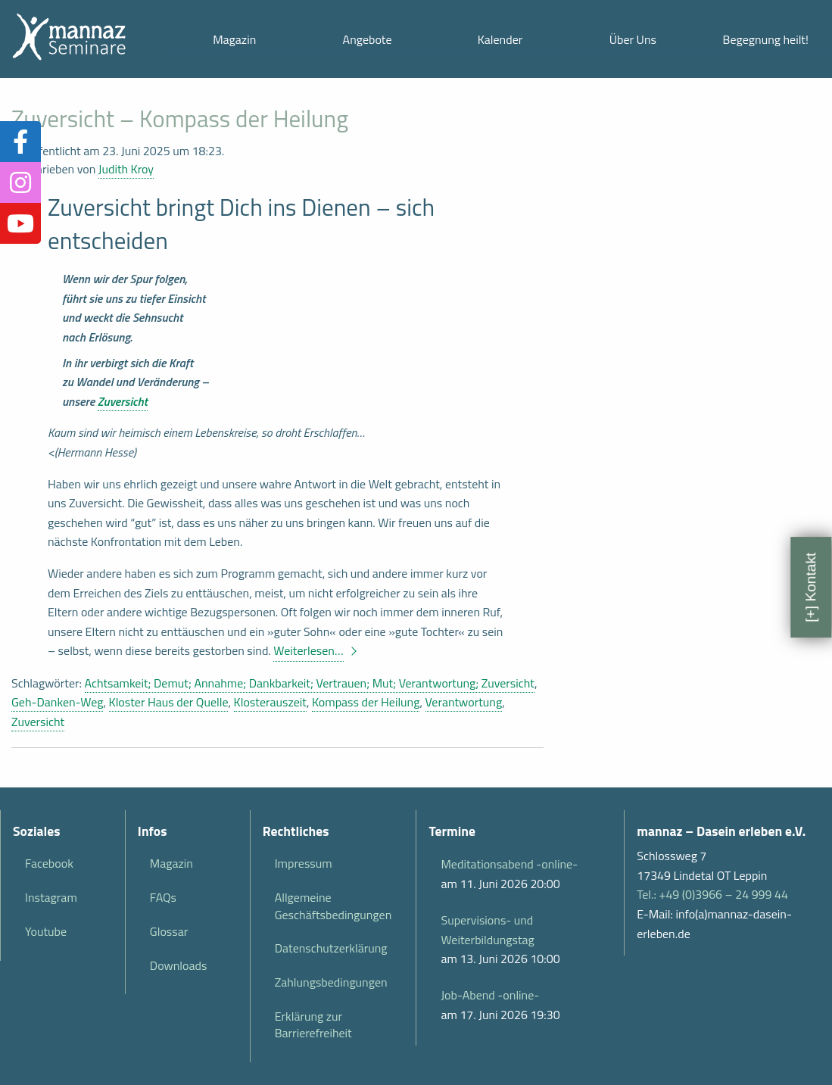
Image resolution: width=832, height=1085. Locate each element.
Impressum (303, 863)
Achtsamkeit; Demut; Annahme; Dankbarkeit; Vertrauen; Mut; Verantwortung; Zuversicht (309, 683)
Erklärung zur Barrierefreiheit (313, 1024)
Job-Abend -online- (490, 995)
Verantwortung (464, 702)
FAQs (163, 897)
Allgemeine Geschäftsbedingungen (333, 905)
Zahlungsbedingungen (331, 982)
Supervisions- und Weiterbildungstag (487, 930)
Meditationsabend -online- (509, 864)
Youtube (46, 931)
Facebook (49, 863)
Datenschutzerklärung (331, 948)
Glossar (169, 931)
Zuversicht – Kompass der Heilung (179, 118)
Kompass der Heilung (365, 702)
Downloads (178, 965)
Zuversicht (123, 401)
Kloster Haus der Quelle (169, 702)
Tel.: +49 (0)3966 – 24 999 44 (712, 894)
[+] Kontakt (810, 587)
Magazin (234, 39)
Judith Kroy (126, 169)
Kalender (500, 39)
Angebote (367, 39)
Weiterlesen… (308, 650)
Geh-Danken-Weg (57, 702)
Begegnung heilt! (766, 39)
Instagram (51, 897)
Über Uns (632, 39)
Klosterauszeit (270, 702)
